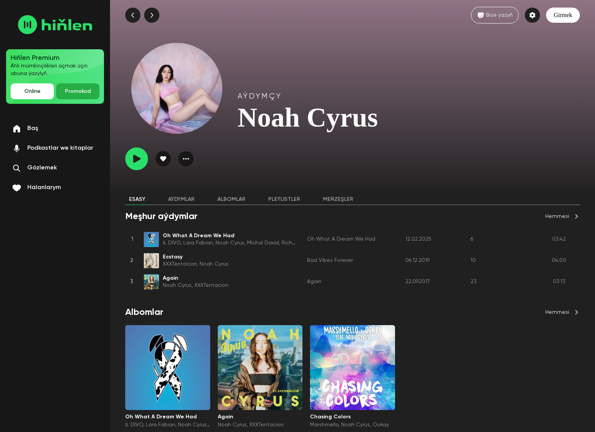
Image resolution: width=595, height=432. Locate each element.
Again (314, 281)
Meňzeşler (338, 199)
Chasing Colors (330, 416)
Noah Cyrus (230, 243)
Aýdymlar (181, 199)
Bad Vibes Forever (330, 260)
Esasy (137, 199)
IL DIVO (172, 243)
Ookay (381, 424)
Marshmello (324, 424)
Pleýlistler (284, 199)
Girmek (563, 15)
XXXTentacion (180, 264)
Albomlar (231, 199)
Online (32, 91)
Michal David (263, 243)
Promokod (78, 91)
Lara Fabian (198, 243)
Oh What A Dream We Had (341, 239)
